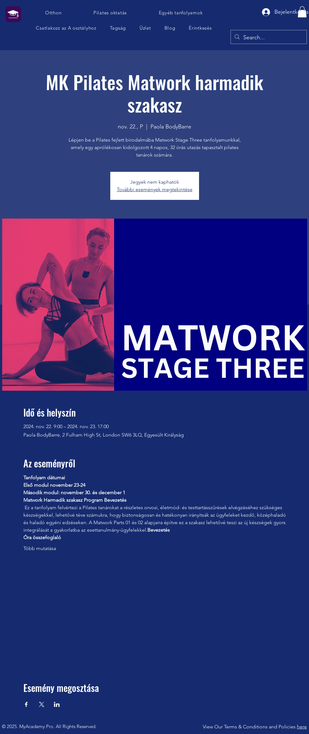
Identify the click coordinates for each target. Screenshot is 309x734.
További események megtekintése (155, 189)
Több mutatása (39, 548)
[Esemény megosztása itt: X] (42, 704)
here (302, 727)
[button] (66, 28)
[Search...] (268, 37)
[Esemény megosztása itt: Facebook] (26, 704)
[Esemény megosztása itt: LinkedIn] (57, 704)
